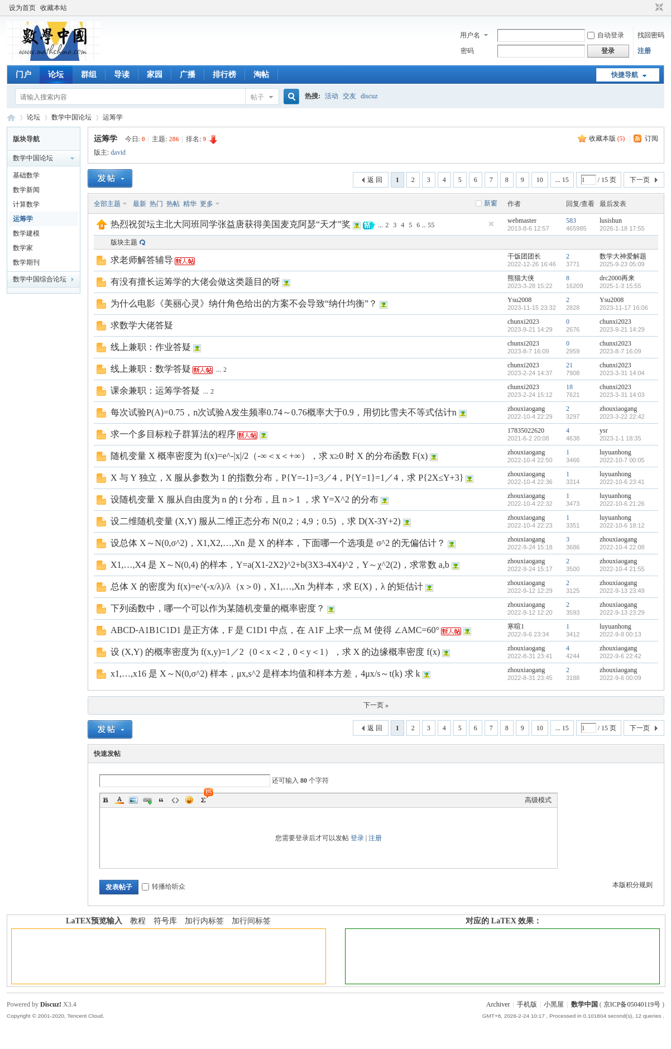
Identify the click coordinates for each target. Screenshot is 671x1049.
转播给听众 (163, 886)
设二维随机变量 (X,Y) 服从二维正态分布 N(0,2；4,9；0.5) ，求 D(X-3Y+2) (256, 521)
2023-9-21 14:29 (622, 329)
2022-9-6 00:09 (620, 677)
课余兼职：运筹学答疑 (155, 390)
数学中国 (11, 117)
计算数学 (26, 204)
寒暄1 (515, 626)
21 (569, 365)
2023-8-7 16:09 (620, 351)
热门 (156, 204)
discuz (369, 96)
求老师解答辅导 (142, 260)
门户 (23, 74)
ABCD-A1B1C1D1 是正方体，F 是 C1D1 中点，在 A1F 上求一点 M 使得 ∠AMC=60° (275, 630)
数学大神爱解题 (623, 256)
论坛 (56, 74)
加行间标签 (251, 921)
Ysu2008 (519, 300)
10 (539, 180)
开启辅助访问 (648, 8)
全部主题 (107, 204)
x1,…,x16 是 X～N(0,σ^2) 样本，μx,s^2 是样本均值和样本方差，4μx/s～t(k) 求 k (265, 673)
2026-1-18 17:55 (622, 228)
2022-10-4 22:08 (622, 547)
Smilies (189, 800)
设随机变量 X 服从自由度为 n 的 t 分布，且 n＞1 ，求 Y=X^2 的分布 (244, 499)
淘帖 (261, 74)
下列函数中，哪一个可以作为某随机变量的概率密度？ (218, 608)
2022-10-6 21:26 (622, 503)
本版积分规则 (632, 885)
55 (431, 225)
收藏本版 (607, 138)
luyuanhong (615, 452)
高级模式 (538, 800)
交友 (349, 96)
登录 (357, 838)
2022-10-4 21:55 (622, 569)
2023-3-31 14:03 (622, 394)
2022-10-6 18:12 (622, 525)
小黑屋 (554, 1004)
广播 (187, 74)
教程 (138, 921)
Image (133, 800)
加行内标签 (204, 921)
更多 (206, 204)
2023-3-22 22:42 (622, 416)
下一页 (640, 180)
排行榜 (224, 74)
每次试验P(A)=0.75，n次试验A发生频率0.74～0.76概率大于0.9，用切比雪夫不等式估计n (284, 412)
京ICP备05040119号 (631, 1004)
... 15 (562, 180)
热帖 (173, 204)
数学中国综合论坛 (39, 279)
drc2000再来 (617, 278)
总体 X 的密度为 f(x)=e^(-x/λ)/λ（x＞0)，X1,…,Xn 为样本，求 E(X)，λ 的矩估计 (267, 586)
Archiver (498, 1004)
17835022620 (525, 430)
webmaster (521, 220)
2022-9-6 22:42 (620, 656)
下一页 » (376, 705)
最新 (139, 204)
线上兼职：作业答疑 (151, 347)
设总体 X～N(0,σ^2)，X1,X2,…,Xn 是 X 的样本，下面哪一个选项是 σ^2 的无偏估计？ (278, 543)
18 (569, 387)
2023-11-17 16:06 (624, 307)
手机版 (527, 1004)
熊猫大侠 (520, 278)
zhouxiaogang (526, 409)
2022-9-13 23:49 (622, 590)
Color (119, 800)
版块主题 (124, 242)
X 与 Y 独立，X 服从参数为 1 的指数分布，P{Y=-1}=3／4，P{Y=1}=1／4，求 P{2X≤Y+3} (287, 477)
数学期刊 (26, 262)
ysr (604, 430)
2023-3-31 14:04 (622, 373)
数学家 (23, 248)
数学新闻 (26, 190)
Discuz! (50, 1004)
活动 (331, 96)
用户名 (470, 35)
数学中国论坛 (71, 117)
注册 (644, 51)
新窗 (490, 203)
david (118, 152)
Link (147, 800)
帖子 (257, 97)
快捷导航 (624, 75)
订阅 (651, 138)
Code (175, 800)
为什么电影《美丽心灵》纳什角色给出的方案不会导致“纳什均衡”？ (244, 303)
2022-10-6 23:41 (622, 481)
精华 (189, 204)
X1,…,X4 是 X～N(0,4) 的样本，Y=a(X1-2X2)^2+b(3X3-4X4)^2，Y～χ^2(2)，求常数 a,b (280, 564)
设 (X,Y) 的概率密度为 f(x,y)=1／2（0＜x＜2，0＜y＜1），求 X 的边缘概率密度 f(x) (275, 652)
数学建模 (26, 233)
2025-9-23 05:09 (622, 264)
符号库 (165, 921)
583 (571, 220)
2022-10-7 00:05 (622, 460)
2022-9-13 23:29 (622, 612)
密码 (467, 51)
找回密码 (651, 35)
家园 (154, 74)
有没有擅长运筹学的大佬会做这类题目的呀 (195, 281)
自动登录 (605, 35)
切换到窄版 (657, 8)
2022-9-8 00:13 (620, 634)
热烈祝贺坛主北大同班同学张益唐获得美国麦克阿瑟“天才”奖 (231, 224)
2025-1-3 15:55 (620, 285)
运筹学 (113, 117)
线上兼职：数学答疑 (151, 368)
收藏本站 (53, 8)
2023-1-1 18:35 (620, 438)
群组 (89, 74)
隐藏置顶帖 (491, 224)
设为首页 (22, 8)
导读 (122, 74)
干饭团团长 (524, 256)
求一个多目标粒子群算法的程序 (173, 434)
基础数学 (26, 175)
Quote (161, 800)
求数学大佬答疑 (142, 325)
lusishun (611, 220)
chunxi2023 (523, 321)
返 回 (374, 180)
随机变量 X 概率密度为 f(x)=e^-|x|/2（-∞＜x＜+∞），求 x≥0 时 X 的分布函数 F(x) (269, 456)
